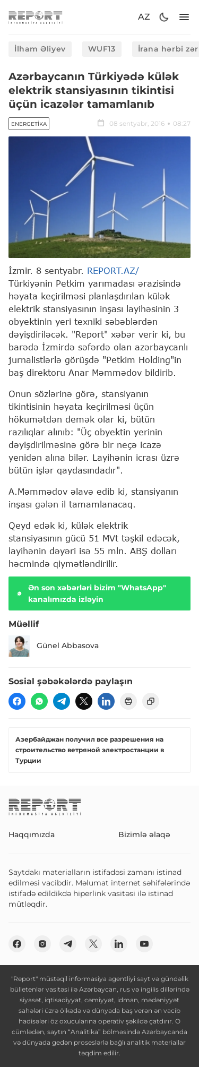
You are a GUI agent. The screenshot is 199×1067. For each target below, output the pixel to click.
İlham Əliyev (40, 49)
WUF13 (102, 49)
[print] (128, 701)
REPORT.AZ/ (113, 270)
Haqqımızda (31, 834)
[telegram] (61, 701)
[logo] (35, 17)
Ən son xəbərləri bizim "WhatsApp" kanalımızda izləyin (90, 593)
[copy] (150, 701)
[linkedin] (106, 701)
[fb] (16, 701)
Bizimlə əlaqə (144, 834)
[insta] (42, 943)
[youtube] (144, 943)
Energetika (29, 124)
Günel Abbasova (53, 646)
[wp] (39, 701)
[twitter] (83, 701)
